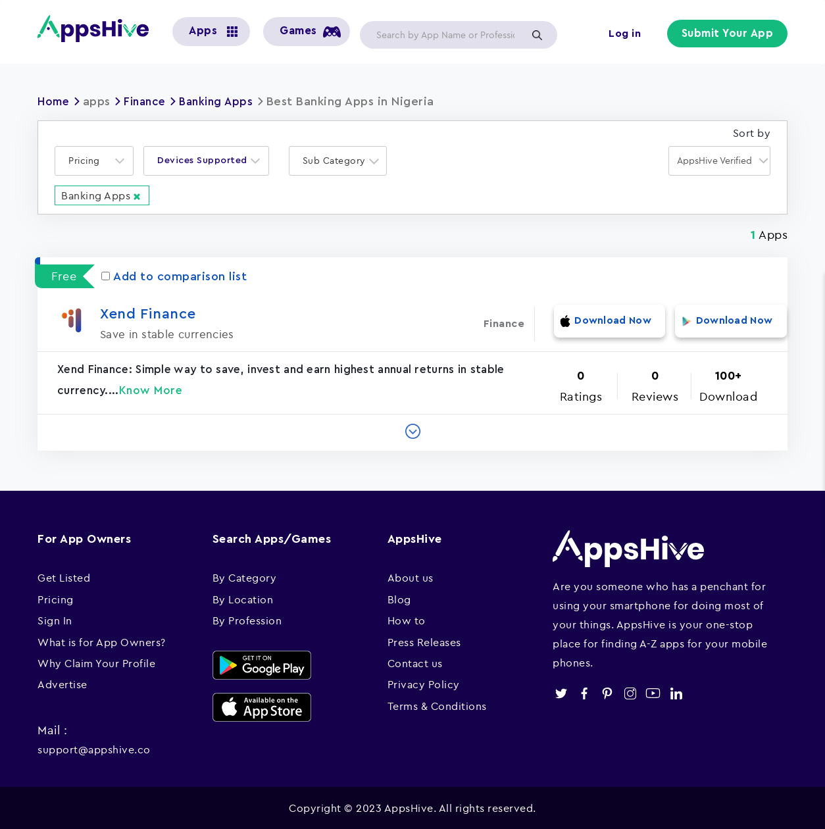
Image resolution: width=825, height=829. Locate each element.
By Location (243, 598)
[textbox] (88, 160)
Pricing (56, 598)
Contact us (415, 662)
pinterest (607, 692)
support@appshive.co (94, 748)
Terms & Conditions (437, 705)
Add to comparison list (174, 276)
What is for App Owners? (102, 641)
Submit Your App (729, 34)
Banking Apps (223, 101)
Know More (151, 389)
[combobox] (94, 161)
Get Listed (64, 577)
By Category (245, 577)
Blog (399, 598)
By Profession (247, 619)
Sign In (55, 619)
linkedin (676, 692)
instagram (630, 692)
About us (411, 577)
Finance (149, 101)
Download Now (605, 323)
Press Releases (424, 641)
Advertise (63, 683)
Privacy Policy (424, 683)
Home (55, 101)
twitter (561, 692)
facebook (584, 692)
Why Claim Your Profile (96, 662)
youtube (653, 692)
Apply (537, 35)
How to (407, 619)
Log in (627, 34)
